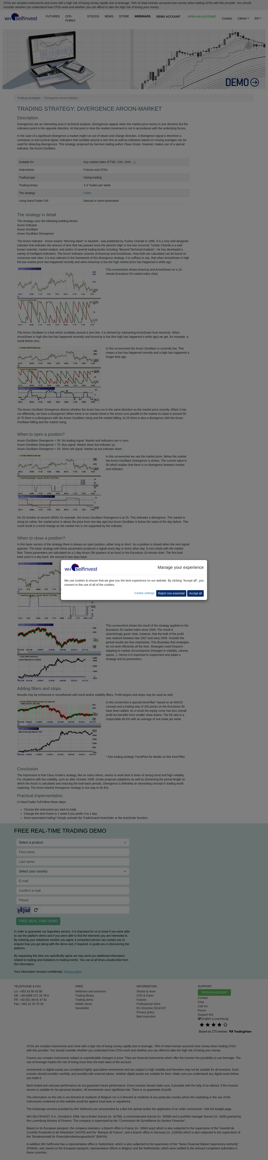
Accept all (195, 593)
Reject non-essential (171, 593)
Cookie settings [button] (144, 593)
